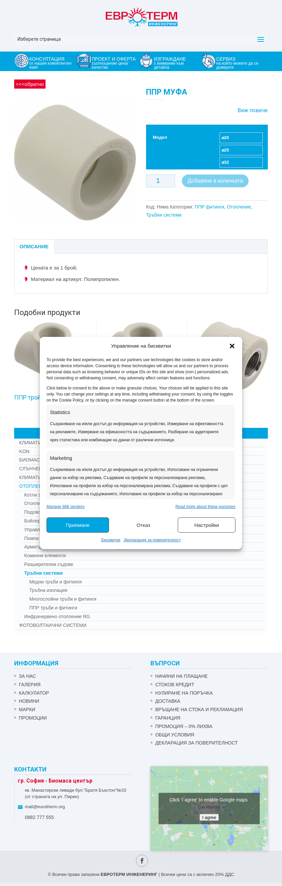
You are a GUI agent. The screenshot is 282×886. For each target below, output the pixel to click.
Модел (160, 137)
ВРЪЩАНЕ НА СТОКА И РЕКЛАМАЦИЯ (199, 709)
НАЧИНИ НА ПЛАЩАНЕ (181, 676)
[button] (232, 346)
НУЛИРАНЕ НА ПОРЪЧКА (184, 693)
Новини (29, 701)
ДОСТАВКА (167, 701)
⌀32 (225, 162)
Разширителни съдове (49, 564)
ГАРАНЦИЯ (167, 718)
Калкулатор (34, 693)
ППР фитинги (209, 207)
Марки (27, 709)
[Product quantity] (160, 181)
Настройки (206, 525)
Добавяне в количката (215, 181)
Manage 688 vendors (66, 506)
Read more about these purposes (205, 506)
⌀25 (225, 150)
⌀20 (225, 137)
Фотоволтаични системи (52, 625)
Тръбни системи (163, 215)
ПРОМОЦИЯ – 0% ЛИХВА (184, 726)
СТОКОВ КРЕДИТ (174, 684)
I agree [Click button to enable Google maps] (209, 817)
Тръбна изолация (48, 590)
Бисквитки (110, 540)
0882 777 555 (39, 817)
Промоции (33, 718)
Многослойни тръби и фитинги (62, 599)
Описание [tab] (34, 246)
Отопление (239, 207)
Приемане (78, 525)
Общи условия (174, 734)
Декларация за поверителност (152, 540)
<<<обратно (30, 84)
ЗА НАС (27, 676)
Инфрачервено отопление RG (57, 616)
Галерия (29, 684)
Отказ (143, 525)
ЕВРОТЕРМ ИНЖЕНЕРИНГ (129, 874)
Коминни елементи (45, 555)
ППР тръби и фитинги (53, 607)
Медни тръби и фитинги (55, 581)
